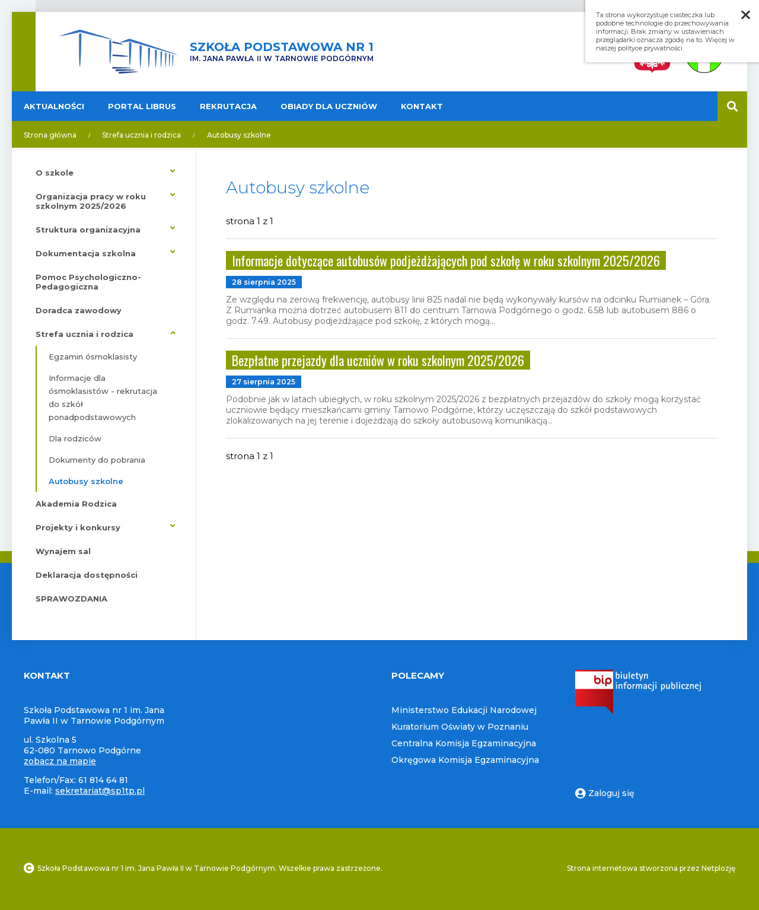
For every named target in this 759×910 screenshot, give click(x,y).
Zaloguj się (604, 793)
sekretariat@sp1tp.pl (100, 790)
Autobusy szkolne (239, 135)
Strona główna (50, 135)
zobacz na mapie (60, 761)
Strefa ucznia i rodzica (141, 135)
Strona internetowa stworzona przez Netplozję (651, 868)
